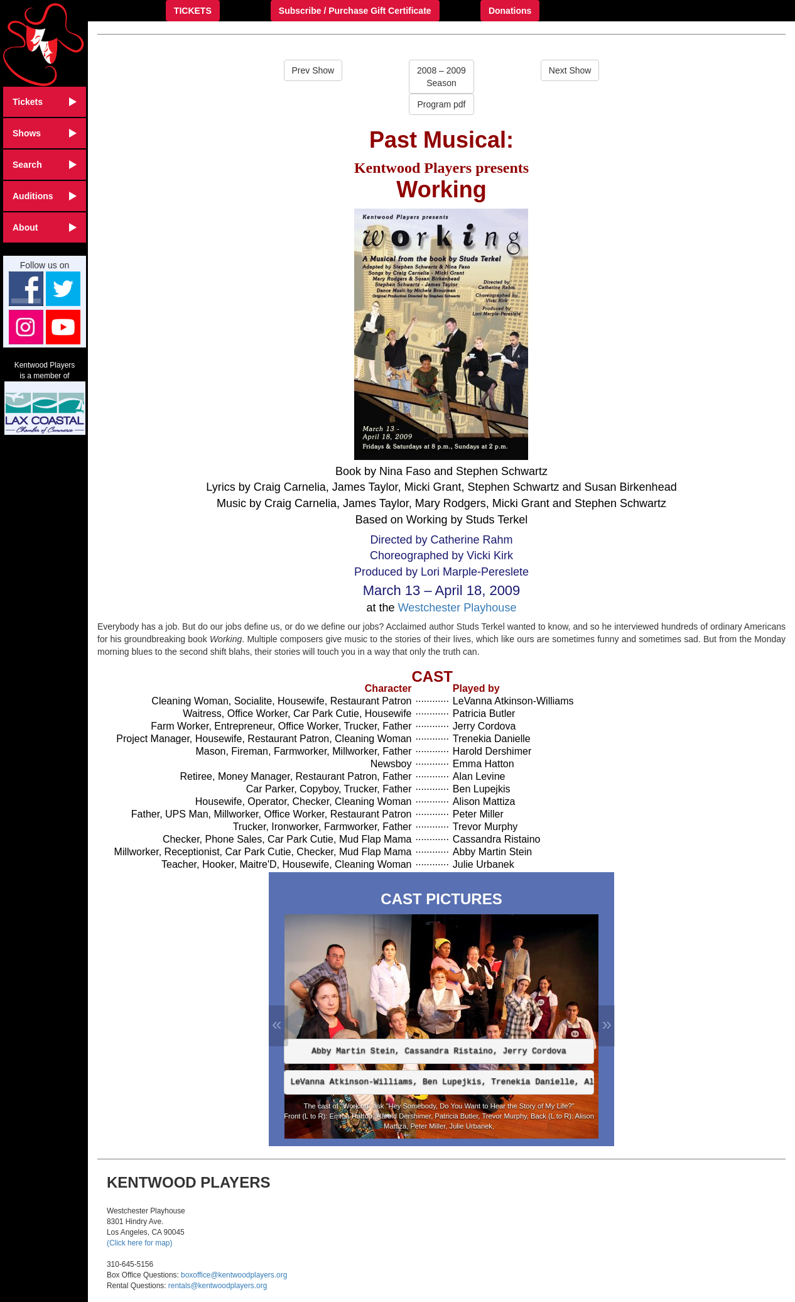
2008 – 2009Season (441, 76)
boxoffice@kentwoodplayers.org (234, 1275)
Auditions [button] (45, 196)
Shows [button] (45, 133)
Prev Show (313, 70)
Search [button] (45, 165)
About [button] (45, 227)
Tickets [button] (45, 102)
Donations (510, 11)
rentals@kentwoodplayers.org (217, 1285)
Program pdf (441, 104)
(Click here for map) (139, 1243)
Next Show (570, 70)
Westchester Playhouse (457, 607)
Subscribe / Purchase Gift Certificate (355, 11)
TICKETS (193, 11)
